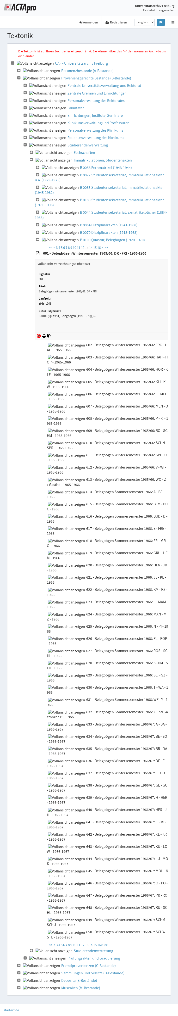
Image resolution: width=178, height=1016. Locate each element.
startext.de (11, 1010)
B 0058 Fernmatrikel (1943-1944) (106, 167)
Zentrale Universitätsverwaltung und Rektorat (104, 85)
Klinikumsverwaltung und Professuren (98, 123)
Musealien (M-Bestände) (80, 988)
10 (75, 248)
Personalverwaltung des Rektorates (96, 100)
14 (91, 248)
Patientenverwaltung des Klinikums (96, 137)
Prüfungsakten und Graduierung (94, 958)
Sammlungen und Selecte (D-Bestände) (92, 973)
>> (106, 248)
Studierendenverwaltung (88, 145)
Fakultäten (76, 108)
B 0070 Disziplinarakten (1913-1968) (108, 232)
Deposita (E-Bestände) (79, 980)
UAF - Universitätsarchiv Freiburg (81, 63)
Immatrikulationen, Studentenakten (103, 160)
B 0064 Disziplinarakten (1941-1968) (108, 225)
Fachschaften (84, 152)
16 (99, 248)
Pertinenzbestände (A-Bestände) (87, 70)
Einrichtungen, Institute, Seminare (95, 115)
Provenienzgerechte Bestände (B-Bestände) (96, 78)
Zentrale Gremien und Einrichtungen (97, 93)
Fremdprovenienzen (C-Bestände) (88, 965)
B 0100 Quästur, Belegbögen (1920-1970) (112, 240)
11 (79, 248)
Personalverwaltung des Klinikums (95, 130)
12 (83, 248)
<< (50, 248)
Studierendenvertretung (93, 951)
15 (95, 248)
